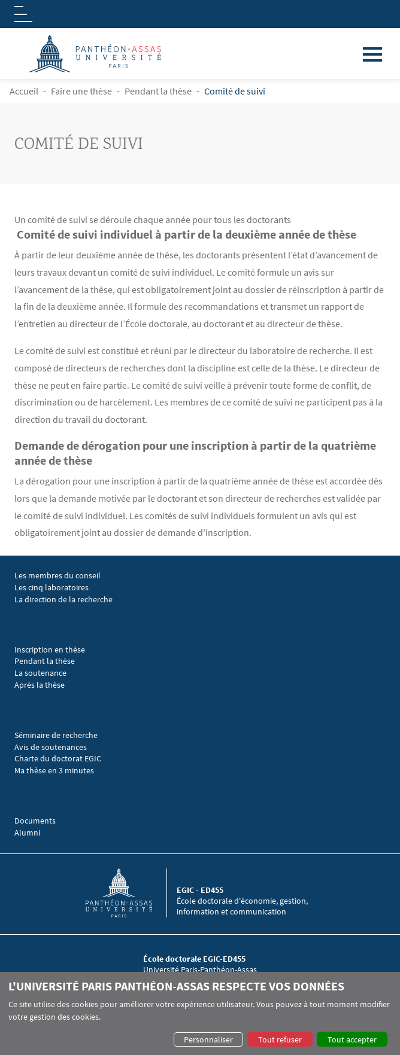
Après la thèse (39, 685)
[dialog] (200, 1013)
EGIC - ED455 (200, 890)
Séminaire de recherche (56, 735)
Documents (35, 821)
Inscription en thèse (49, 650)
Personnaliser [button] (208, 1039)
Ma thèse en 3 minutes (54, 771)
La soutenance (40, 673)
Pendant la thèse (158, 91)
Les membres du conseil (57, 576)
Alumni (27, 833)
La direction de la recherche (63, 599)
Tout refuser (280, 1039)
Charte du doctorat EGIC (57, 759)
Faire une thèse (81, 91)
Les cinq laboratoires (51, 588)
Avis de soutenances (50, 747)
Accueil (24, 91)
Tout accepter (352, 1039)
